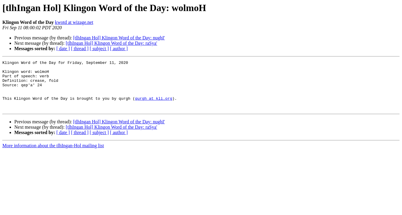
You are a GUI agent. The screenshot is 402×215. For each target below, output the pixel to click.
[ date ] (63, 48)
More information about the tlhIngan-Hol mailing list (53, 155)
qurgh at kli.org (153, 106)
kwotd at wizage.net (74, 22)
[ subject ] (99, 48)
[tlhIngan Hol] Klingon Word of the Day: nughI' (119, 37)
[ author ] (119, 48)
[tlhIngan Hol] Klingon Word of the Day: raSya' (111, 43)
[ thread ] (80, 48)
